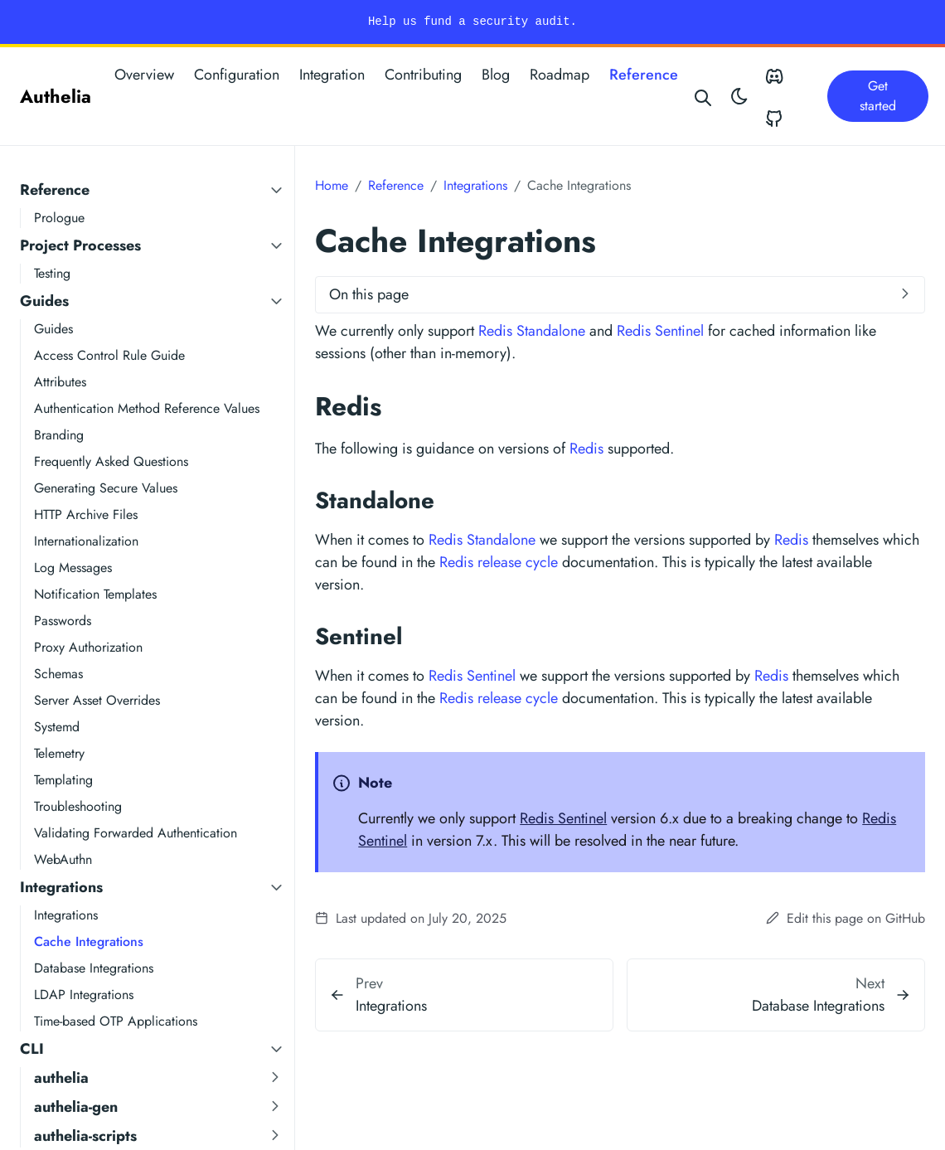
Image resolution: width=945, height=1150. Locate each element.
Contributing (423, 74)
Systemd (57, 726)
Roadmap (559, 74)
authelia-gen (76, 1107)
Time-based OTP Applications (115, 1021)
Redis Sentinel (660, 331)
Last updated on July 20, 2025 (410, 918)
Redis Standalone (531, 331)
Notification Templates (95, 594)
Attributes (60, 381)
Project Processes (80, 245)
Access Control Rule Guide (109, 355)
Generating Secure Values (105, 487)
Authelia (55, 96)
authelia (61, 1078)
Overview (144, 74)
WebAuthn (63, 859)
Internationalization (86, 541)
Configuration (236, 74)
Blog (496, 74)
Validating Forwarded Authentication (135, 832)
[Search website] (703, 96)
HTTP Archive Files (86, 514)
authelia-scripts (85, 1136)
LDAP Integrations (83, 994)
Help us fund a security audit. (472, 21)
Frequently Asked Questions (111, 461)
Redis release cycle (498, 562)
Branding (59, 434)
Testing (52, 273)
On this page (369, 294)
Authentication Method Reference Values (146, 408)
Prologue (59, 217)
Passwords (62, 620)
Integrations (61, 887)
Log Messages (73, 567)
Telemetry (59, 753)
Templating (63, 779)
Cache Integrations (88, 941)
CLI (32, 1049)
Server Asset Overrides (97, 700)
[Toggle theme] (739, 96)
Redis (586, 448)
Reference (643, 74)
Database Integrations (93, 968)
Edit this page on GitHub (845, 918)
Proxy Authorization (88, 647)
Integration (332, 74)
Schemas (58, 673)
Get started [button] (878, 95)
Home (331, 185)
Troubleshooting (78, 806)
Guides (44, 301)
